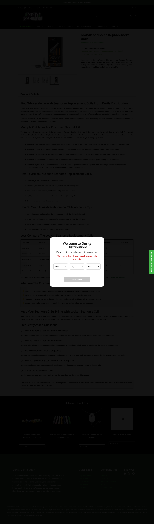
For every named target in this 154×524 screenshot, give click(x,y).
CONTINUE (77, 279)
